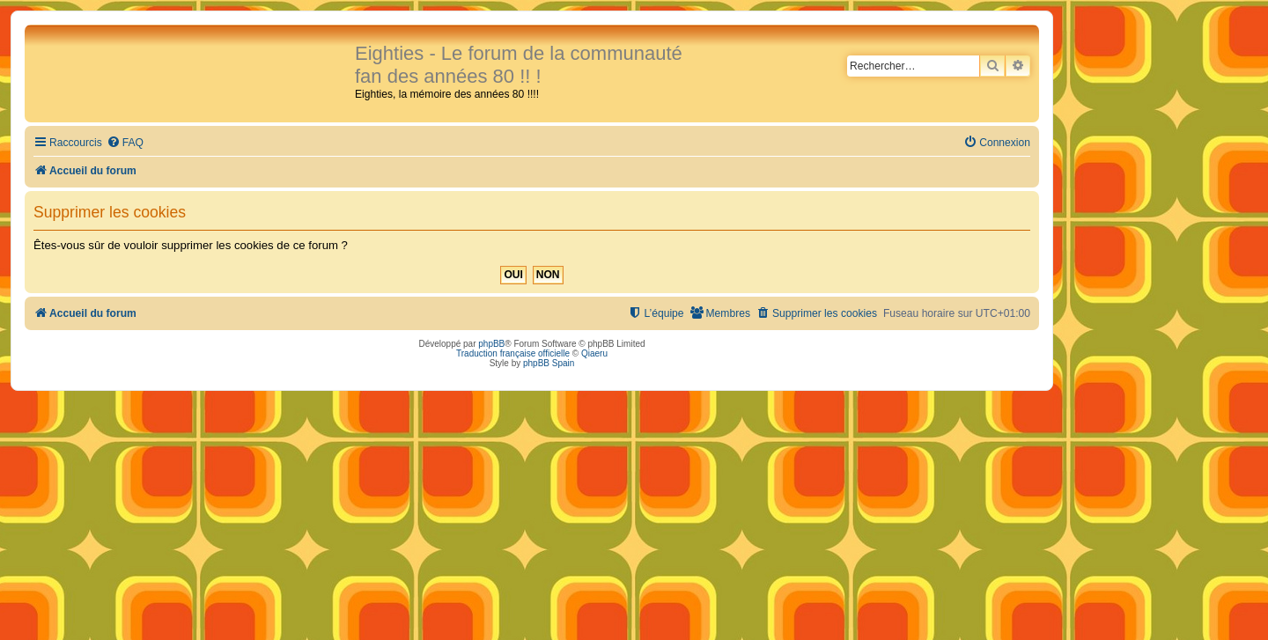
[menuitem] (125, 143)
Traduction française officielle (513, 353)
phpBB (491, 344)
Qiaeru (594, 353)
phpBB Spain (548, 363)
